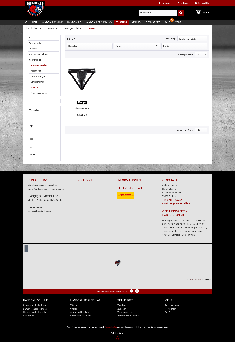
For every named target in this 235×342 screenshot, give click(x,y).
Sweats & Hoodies (79, 312)
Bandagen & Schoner (39, 54)
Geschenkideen (172, 305)
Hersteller (72, 46)
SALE (31, 37)
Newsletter (170, 309)
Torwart (34, 87)
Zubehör (122, 309)
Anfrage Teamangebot (129, 315)
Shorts (73, 309)
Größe (166, 46)
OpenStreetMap (195, 280)
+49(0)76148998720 (44, 196)
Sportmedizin (35, 60)
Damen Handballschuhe (35, 309)
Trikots (73, 305)
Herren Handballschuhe (34, 312)
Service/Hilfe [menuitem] (202, 3)
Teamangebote (125, 312)
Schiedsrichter (37, 82)
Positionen (28, 315)
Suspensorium (31, 147)
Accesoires (36, 71)
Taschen (33, 49)
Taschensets (35, 43)
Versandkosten (111, 327)
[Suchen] (180, 13)
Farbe (118, 46)
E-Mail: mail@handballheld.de (176, 203)
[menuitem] (183, 3)
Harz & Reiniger (38, 76)
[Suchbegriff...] (161, 13)
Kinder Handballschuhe (34, 305)
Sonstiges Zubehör (38, 65)
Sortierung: (170, 39)
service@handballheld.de (39, 211)
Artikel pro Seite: (185, 54)
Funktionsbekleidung (80, 315)
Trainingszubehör (39, 93)
